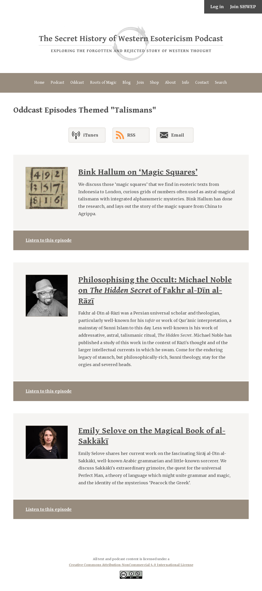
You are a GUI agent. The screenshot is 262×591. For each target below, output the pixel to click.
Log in (217, 6)
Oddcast (77, 82)
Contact (202, 82)
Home (39, 82)
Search (221, 82)
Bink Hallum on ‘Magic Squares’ (138, 172)
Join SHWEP (243, 6)
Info (185, 82)
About (170, 82)
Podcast (57, 82)
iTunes (85, 135)
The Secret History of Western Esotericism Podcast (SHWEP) (131, 43)
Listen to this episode (49, 240)
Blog (127, 82)
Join (140, 82)
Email (172, 136)
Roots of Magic (103, 82)
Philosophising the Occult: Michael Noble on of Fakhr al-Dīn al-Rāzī (155, 290)
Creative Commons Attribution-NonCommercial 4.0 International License (131, 565)
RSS (125, 135)
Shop (154, 82)
